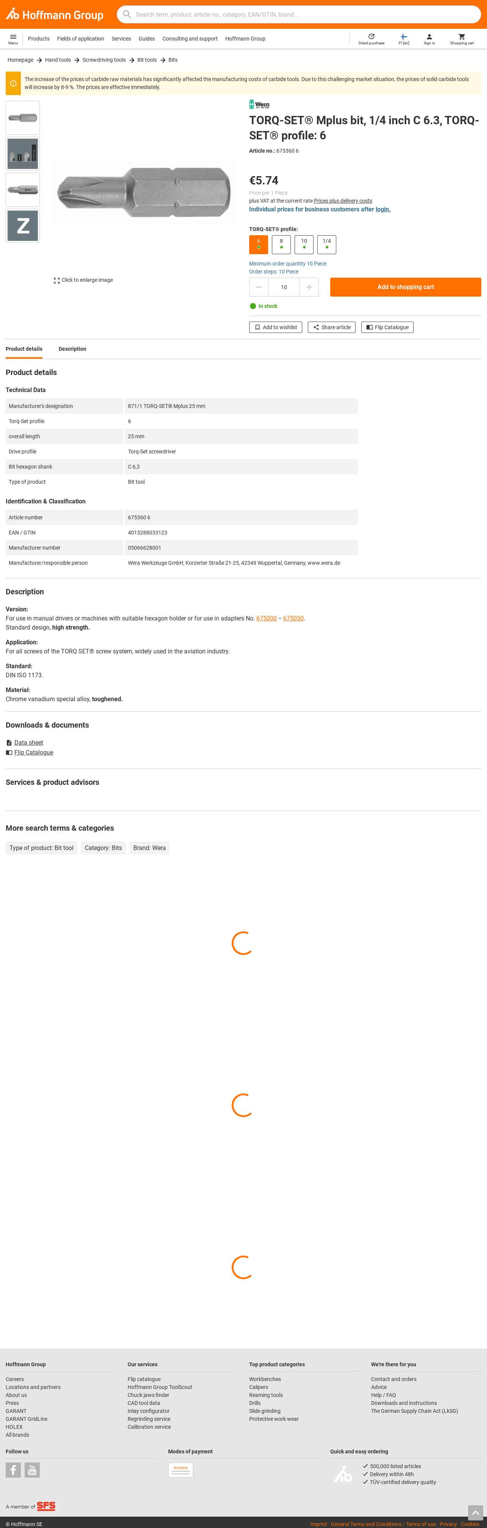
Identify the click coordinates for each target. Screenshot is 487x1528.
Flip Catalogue (387, 327)
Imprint (318, 1524)
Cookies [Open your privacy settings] (470, 1524)
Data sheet (24, 742)
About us (16, 1395)
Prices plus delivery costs (343, 201)
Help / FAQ (383, 1395)
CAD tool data (144, 1403)
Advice (379, 1387)
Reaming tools (266, 1395)
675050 (293, 618)
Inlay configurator (149, 1411)
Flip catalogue (144, 1379)
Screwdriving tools (104, 60)
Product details (24, 349)
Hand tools (58, 60)
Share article (332, 327)
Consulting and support (190, 39)
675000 (266, 618)
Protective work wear (274, 1419)
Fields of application (80, 39)
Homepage (20, 60)
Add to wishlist (275, 327)
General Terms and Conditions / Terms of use (383, 1524)
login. (383, 209)
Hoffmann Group (245, 39)
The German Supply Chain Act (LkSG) (414, 1411)
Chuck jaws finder (148, 1395)
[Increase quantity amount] (309, 287)
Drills (255, 1403)
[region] (28, 196)
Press (12, 1403)
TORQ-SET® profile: (273, 229)
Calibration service (149, 1427)
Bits (173, 60)
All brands (17, 1435)
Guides (147, 39)
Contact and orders (394, 1379)
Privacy (448, 1524)
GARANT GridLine (26, 1419)
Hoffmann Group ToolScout (160, 1387)
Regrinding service (149, 1419)
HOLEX (14, 1427)
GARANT (16, 1411)
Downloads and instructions (404, 1403)
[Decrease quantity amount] (258, 287)
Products (39, 39)
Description (72, 349)
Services (121, 39)
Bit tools (147, 60)
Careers (15, 1379)
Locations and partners (33, 1387)
